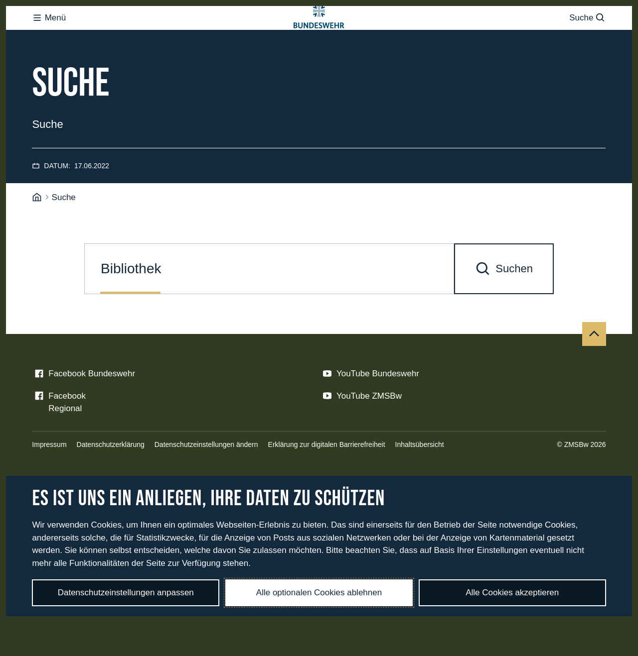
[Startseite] (37, 237)
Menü (49, 37)
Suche (587, 37)
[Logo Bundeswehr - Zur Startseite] (319, 37)
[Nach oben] (594, 374)
